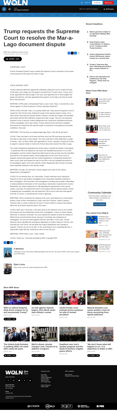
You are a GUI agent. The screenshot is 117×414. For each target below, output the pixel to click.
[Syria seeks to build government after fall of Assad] (92, 106)
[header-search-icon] (82, 5)
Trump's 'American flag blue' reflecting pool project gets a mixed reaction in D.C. (100, 72)
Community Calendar (99, 196)
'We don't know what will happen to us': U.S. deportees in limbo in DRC (99, 350)
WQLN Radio (44, 390)
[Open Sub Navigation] (11, 19)
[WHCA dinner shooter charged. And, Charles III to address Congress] (45, 338)
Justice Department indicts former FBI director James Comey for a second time (100, 60)
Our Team (44, 378)
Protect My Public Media (72, 380)
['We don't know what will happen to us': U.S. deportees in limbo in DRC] (100, 338)
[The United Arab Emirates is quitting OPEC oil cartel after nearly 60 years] (17, 338)
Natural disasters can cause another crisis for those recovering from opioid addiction (98, 315)
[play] (4, 13)
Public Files (44, 380)
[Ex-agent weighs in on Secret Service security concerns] (92, 120)
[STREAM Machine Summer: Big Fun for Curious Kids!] (92, 252)
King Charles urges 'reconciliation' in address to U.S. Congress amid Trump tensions (100, 49)
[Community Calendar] (99, 183)
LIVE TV (97, 5)
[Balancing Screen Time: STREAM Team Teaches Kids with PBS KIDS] (92, 238)
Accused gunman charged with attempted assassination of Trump (104, 147)
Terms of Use (44, 384)
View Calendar (99, 208)
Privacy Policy (45, 383)
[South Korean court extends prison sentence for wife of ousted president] (72, 301)
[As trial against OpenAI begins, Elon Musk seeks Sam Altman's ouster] (45, 301)
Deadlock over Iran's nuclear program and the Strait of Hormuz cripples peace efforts (71, 351)
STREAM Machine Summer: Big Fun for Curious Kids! (105, 251)
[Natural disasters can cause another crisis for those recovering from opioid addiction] (100, 301)
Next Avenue (68, 378)
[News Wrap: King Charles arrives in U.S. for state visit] (92, 133)
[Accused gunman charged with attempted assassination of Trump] (92, 146)
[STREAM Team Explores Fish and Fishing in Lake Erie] (92, 224)
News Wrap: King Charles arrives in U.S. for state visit (104, 132)
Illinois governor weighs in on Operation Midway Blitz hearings (100, 38)
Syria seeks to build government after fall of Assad (105, 105)
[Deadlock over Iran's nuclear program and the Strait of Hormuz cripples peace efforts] (72, 338)
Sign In (87, 4)
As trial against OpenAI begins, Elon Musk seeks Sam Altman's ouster (43, 314)
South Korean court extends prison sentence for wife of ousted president (71, 315)
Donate (110, 5)
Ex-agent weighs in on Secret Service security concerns (105, 118)
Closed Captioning (46, 381)
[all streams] (108, 13)
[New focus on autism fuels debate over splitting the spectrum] (92, 162)
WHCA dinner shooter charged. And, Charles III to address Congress (44, 350)
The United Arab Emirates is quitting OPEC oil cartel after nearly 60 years (16, 350)
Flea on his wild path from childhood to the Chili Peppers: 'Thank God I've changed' (100, 84)
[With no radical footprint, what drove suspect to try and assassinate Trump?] (17, 301)
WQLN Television (46, 389)
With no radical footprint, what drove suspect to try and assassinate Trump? (16, 314)
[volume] (9, 13)
